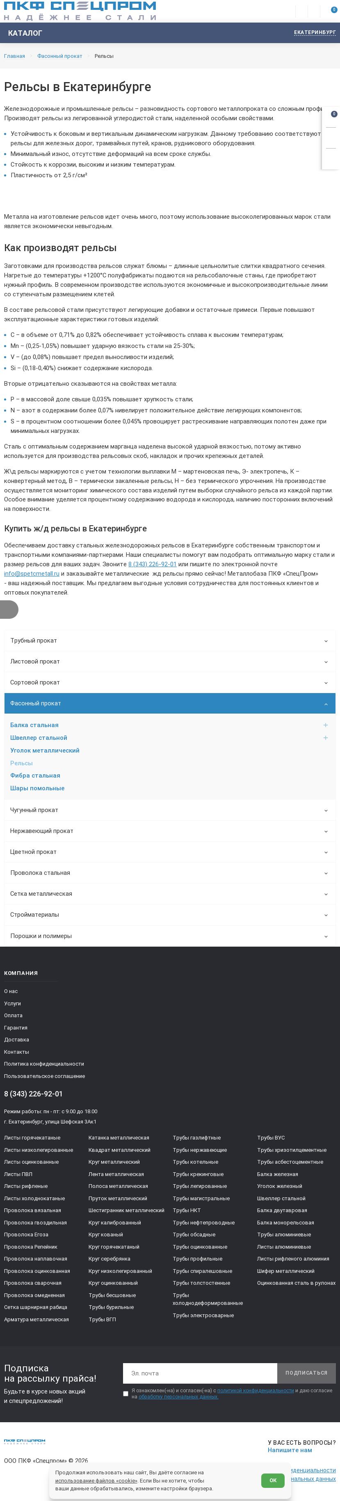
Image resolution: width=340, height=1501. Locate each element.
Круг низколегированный (120, 1272)
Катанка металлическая (119, 1139)
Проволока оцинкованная (37, 1272)
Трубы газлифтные (197, 1139)
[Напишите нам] (300, 1447)
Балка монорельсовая (285, 1223)
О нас (11, 992)
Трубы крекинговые (198, 1175)
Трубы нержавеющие (200, 1151)
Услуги (12, 1004)
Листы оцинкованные (31, 1163)
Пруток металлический (118, 1199)
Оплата (13, 1017)
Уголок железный (279, 1187)
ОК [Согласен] (272, 1480)
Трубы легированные (200, 1187)
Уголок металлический (45, 750)
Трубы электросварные (203, 1316)
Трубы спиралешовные (202, 1272)
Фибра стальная (35, 776)
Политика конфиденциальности (44, 1065)
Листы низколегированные (38, 1151)
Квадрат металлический (120, 1151)
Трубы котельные (195, 1163)
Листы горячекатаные (32, 1139)
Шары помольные (37, 788)
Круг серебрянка (109, 1260)
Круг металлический (114, 1163)
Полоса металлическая (118, 1187)
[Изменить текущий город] (311, 33)
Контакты (16, 1053)
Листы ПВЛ (18, 1175)
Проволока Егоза (26, 1236)
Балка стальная (169, 725)
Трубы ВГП (102, 1320)
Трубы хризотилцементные (291, 1151)
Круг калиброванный (115, 1223)
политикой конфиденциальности (255, 1391)
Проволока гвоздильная (35, 1223)
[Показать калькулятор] (331, 157)
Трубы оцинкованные (200, 1248)
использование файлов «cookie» (96, 1480)
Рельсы (21, 763)
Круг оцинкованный (113, 1284)
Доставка (16, 1041)
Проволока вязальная (32, 1211)
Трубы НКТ (187, 1211)
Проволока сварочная (33, 1284)
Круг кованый (106, 1236)
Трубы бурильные (111, 1308)
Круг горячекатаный (114, 1248)
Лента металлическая (116, 1175)
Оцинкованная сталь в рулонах (296, 1284)
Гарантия (15, 1028)
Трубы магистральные (201, 1199)
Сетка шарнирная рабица (35, 1308)
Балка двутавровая (282, 1211)
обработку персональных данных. (179, 1397)
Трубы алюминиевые (284, 1236)
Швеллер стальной (169, 737)
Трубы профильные (197, 1260)
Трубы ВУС (271, 1139)
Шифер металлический (286, 1272)
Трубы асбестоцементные (290, 1163)
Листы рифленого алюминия (293, 1260)
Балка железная (277, 1175)
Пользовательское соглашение (44, 1077)
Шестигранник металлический (126, 1211)
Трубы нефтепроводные (204, 1223)
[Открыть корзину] (331, 116)
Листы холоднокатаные (34, 1199)
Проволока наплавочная (35, 1260)
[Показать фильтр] (9, 609)
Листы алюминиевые (284, 1248)
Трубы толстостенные (201, 1284)
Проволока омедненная (34, 1296)
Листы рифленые (26, 1187)
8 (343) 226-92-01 (152, 564)
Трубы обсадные (194, 1236)
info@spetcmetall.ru (31, 573)
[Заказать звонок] (331, 137)
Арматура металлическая (36, 1320)
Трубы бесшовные (112, 1296)
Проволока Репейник (30, 1248)
